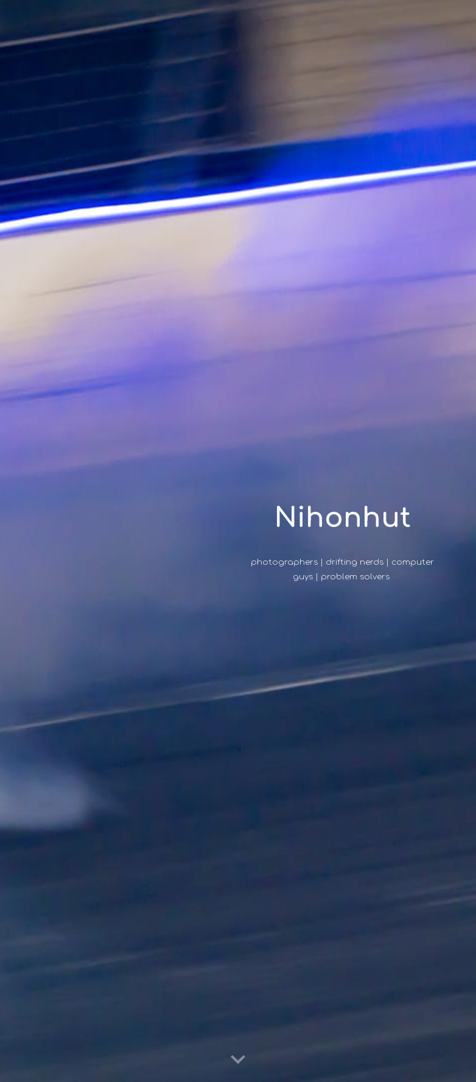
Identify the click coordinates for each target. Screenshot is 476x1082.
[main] (342, 518)
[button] (238, 1060)
